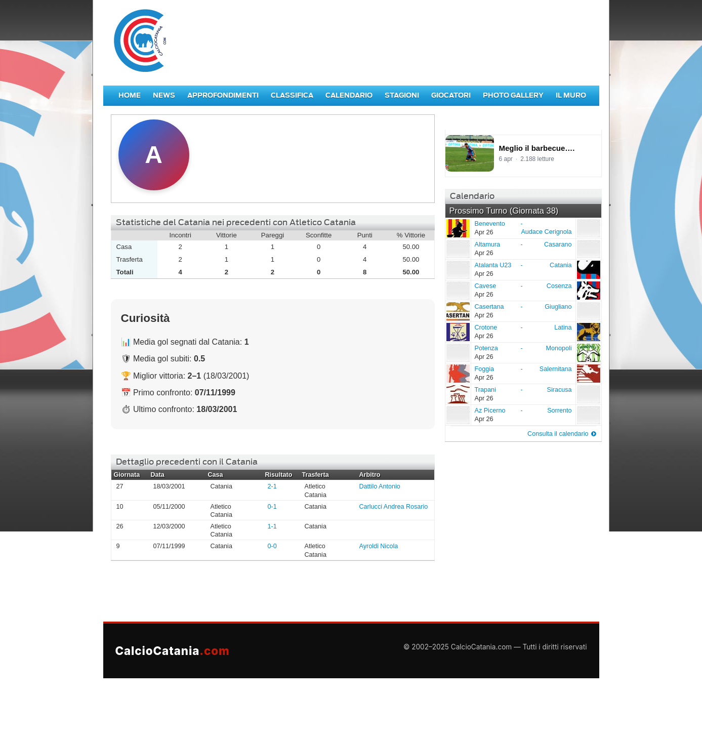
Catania (560, 265)
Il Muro (571, 95)
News (164, 95)
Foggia (457, 373)
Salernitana (556, 369)
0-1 (272, 506)
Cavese (457, 290)
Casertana (457, 310)
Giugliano (558, 306)
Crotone (457, 331)
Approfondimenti (223, 95)
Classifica (292, 95)
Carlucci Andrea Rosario (393, 506)
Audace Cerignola (546, 231)
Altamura (457, 248)
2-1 (272, 486)
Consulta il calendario (557, 433)
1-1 (272, 526)
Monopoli (558, 348)
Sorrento (559, 410)
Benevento (457, 227)
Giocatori (451, 95)
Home (129, 95)
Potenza (457, 352)
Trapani (457, 393)
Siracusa (559, 389)
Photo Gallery (513, 95)
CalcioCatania (172, 651)
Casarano (558, 244)
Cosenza (559, 286)
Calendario (349, 95)
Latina (562, 327)
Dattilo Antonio (379, 486)
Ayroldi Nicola (378, 546)
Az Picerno (457, 414)
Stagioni (402, 95)
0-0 (272, 546)
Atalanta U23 (457, 269)
